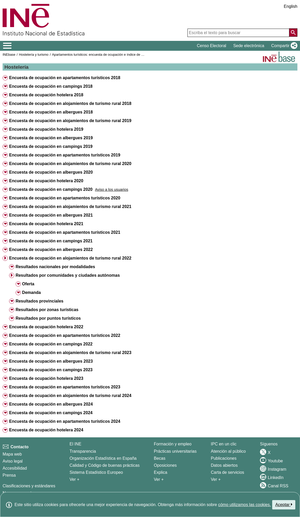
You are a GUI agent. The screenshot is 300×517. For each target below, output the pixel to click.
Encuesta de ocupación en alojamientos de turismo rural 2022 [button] (70, 258)
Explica (160, 472)
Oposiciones (165, 465)
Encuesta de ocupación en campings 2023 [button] (51, 370)
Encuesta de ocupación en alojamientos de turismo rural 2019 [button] (70, 120)
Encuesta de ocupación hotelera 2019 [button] (46, 129)
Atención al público (228, 451)
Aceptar (283, 504)
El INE (75, 444)
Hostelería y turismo (34, 54)
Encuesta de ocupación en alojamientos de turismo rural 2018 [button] (70, 103)
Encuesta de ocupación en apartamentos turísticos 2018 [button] (64, 77)
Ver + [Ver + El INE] (75, 479)
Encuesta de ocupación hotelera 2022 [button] (46, 327)
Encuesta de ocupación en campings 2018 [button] (51, 86)
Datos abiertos (224, 465)
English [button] (290, 6)
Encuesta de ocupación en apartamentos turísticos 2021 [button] (64, 232)
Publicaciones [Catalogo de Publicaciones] (224, 458)
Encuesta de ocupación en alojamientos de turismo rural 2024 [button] (70, 395)
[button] (283, 46)
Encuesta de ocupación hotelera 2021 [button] (46, 224)
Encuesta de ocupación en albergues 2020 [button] (51, 172)
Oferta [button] (28, 284)
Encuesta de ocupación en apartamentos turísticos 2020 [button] (64, 198)
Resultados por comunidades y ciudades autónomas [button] (68, 275)
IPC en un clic (224, 444)
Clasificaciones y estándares (29, 486)
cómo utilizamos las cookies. (244, 504)
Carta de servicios (227, 472)
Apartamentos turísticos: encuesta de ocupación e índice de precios (102, 54)
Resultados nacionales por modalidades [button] (55, 266)
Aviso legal (13, 461)
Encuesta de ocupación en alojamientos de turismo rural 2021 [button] (70, 206)
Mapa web (12, 454)
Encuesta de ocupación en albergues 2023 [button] (51, 361)
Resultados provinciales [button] (39, 301)
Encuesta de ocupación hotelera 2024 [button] (46, 430)
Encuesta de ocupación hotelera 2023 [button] (46, 378)
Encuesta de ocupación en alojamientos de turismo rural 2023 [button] (70, 352)
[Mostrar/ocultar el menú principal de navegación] (7, 46)
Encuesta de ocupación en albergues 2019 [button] (51, 138)
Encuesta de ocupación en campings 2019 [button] (51, 146)
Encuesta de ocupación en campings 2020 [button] (51, 189)
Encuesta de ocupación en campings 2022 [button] (51, 344)
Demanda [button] (31, 292)
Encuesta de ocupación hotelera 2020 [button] (46, 181)
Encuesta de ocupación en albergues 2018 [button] (51, 112)
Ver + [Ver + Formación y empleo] (159, 479)
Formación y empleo (173, 444)
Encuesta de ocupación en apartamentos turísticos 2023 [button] (64, 387)
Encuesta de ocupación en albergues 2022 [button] (51, 249)
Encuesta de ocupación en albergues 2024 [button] (51, 404)
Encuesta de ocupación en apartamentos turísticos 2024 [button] (64, 421)
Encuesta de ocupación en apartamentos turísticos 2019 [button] (64, 155)
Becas (159, 458)
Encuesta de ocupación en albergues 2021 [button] (51, 215)
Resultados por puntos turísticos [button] (48, 318)
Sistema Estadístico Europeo (96, 472)
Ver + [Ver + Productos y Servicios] (216, 479)
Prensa (9, 475)
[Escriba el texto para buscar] (238, 33)
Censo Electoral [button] (211, 45)
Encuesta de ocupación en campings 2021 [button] (51, 241)
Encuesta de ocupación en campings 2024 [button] (51, 413)
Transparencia (83, 451)
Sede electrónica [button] (248, 45)
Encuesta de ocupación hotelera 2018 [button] (46, 95)
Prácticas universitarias (175, 451)
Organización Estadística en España (103, 458)
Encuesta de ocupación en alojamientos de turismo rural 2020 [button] (70, 163)
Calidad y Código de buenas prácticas (105, 465)
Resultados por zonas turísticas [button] (47, 309)
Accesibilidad (15, 468)
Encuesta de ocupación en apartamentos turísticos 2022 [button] (64, 335)
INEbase (9, 54)
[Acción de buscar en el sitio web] (293, 32)
